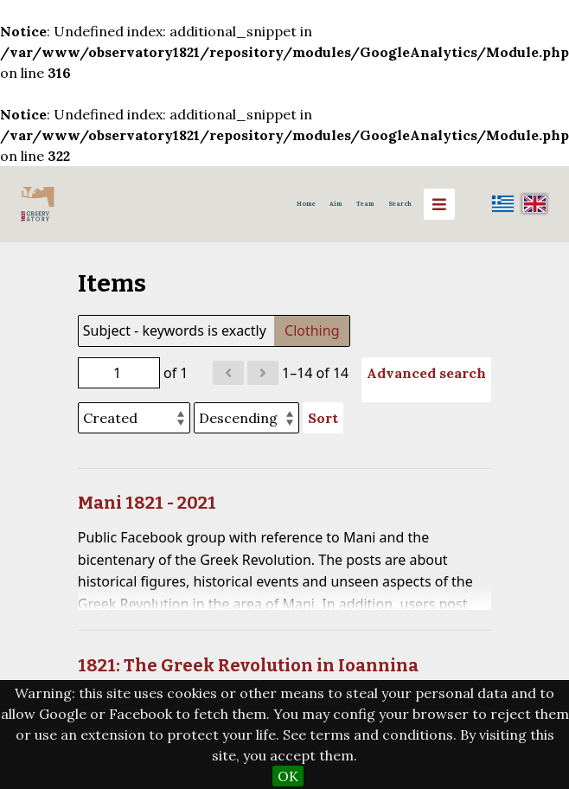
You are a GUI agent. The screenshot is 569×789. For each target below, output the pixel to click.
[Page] (119, 372)
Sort (323, 418)
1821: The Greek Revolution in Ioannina (248, 665)
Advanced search (426, 373)
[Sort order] (246, 417)
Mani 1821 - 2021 (147, 502)
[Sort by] (134, 417)
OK (288, 776)
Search (400, 204)
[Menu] (439, 204)
